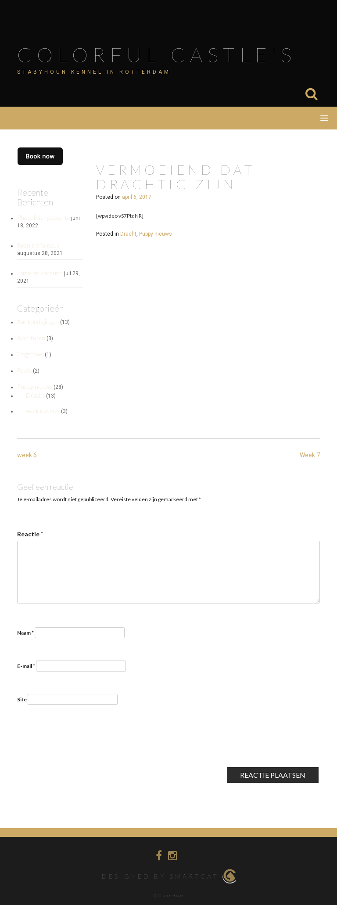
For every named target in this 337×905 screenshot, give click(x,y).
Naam (25, 632)
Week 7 (310, 455)
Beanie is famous (38, 245)
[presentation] (84, 744)
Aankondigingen (38, 321)
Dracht (35, 395)
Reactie (30, 534)
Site (22, 699)
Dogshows (30, 354)
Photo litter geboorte (43, 217)
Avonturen (31, 337)
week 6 (27, 455)
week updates (43, 410)
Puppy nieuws (34, 386)
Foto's (24, 370)
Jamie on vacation (40, 273)
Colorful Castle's (157, 55)
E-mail (26, 666)
